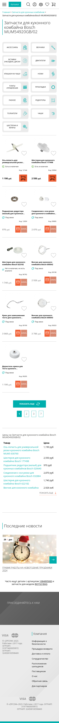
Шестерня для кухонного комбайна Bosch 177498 (43, 161)
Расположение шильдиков (39, 665)
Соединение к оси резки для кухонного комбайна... (44, 212)
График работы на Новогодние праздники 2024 (27, 569)
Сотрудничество (40, 658)
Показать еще (48, 493)
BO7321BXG (41, 584)
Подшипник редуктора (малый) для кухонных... (13, 212)
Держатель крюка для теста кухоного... (12, 367)
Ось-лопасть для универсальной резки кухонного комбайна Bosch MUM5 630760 (21, 450)
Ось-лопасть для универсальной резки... (13, 161)
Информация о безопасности (39, 642)
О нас (34, 676)
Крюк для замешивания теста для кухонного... (13, 316)
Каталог (15, 4)
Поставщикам (39, 671)
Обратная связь (40, 681)
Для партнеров (39, 686)
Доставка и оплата (41, 653)
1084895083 (45, 581)
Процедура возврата (42, 648)
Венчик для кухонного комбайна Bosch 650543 (42, 316)
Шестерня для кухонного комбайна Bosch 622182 (13, 263)
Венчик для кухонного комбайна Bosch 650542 (42, 263)
